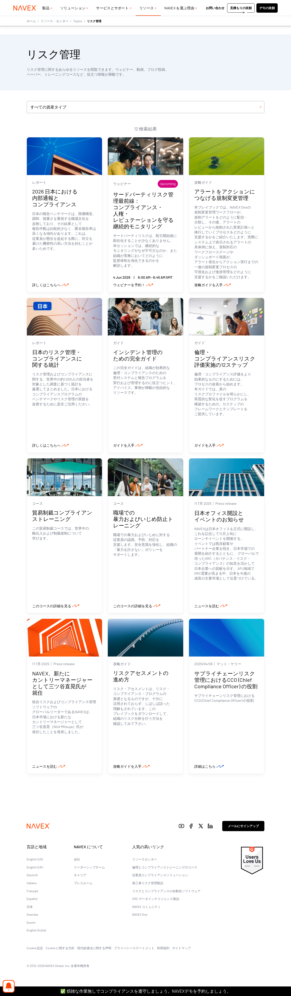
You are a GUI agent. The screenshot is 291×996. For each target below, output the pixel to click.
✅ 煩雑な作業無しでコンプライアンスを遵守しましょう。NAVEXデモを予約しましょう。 (145, 991)
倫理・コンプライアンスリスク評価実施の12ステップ (224, 359)
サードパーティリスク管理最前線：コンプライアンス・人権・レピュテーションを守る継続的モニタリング (143, 210)
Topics (77, 30)
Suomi (31, 924)
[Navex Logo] (25, 17)
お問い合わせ (215, 17)
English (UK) (35, 869)
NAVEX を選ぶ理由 (179, 17)
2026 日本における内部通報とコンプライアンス (55, 198)
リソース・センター (55, 30)
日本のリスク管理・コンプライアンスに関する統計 (57, 359)
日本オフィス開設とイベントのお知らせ (219, 517)
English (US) (35, 861)
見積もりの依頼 (241, 17)
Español (32, 900)
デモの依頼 (267, 17)
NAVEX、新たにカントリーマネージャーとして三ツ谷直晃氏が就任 (62, 684)
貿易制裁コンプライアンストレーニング (62, 516)
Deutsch (32, 876)
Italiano (32, 884)
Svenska (32, 916)
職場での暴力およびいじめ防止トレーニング (143, 520)
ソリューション (72, 17)
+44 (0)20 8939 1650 (238, 4)
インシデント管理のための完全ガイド (138, 355)
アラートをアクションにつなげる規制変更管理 (224, 195)
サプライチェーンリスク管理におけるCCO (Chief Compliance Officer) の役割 (226, 681)
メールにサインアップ (243, 827)
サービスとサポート (112, 17)
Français (32, 892)
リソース (146, 17)
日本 (30, 908)
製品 (45, 17)
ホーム (31, 30)
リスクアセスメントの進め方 (141, 677)
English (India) (36, 932)
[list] (269, 4)
